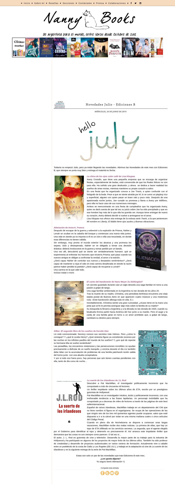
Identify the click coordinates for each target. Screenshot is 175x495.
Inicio (27, 3)
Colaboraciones (117, 3)
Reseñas (53, 3)
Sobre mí (39, 3)
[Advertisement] (110, 79)
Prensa (100, 3)
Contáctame (85, 3)
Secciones (68, 3)
